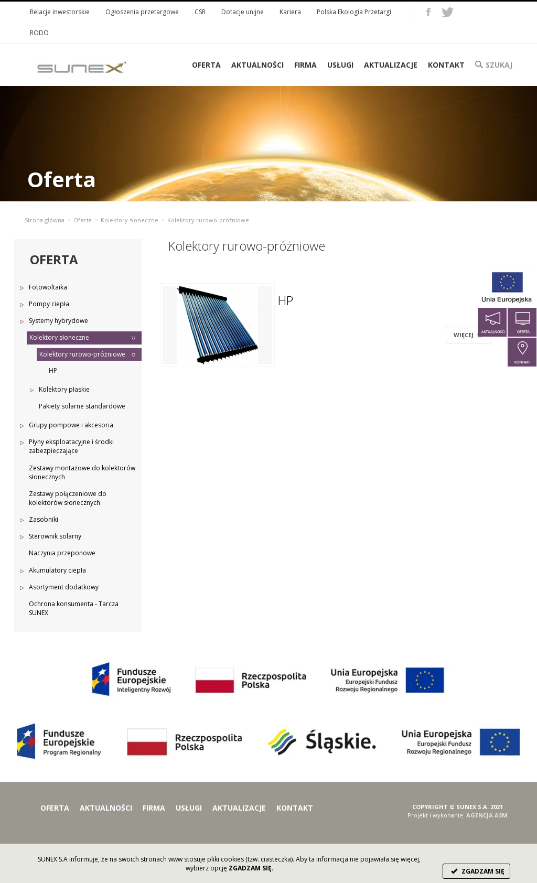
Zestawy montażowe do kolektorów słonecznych (82, 472)
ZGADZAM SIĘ (476, 871)
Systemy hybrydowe (58, 320)
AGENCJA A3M (487, 815)
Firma (305, 65)
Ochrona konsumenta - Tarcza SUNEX (74, 608)
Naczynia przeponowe (62, 552)
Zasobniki (43, 519)
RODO (39, 32)
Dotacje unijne (242, 11)
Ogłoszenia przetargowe (142, 11)
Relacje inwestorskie (60, 11)
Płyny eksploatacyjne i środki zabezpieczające (71, 446)
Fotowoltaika (48, 287)
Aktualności (257, 65)
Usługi (340, 65)
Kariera (290, 11)
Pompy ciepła (49, 303)
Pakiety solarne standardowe (82, 406)
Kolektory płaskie (64, 389)
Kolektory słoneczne (129, 220)
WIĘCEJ (469, 335)
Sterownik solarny (55, 536)
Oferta (82, 220)
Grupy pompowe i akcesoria (71, 425)
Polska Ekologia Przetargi (354, 11)
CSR (200, 11)
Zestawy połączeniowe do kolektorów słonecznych (67, 498)
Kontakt (446, 65)
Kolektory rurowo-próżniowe (82, 354)
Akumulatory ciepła (57, 570)
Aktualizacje (390, 65)
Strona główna (45, 220)
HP (53, 370)
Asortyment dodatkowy (64, 587)
